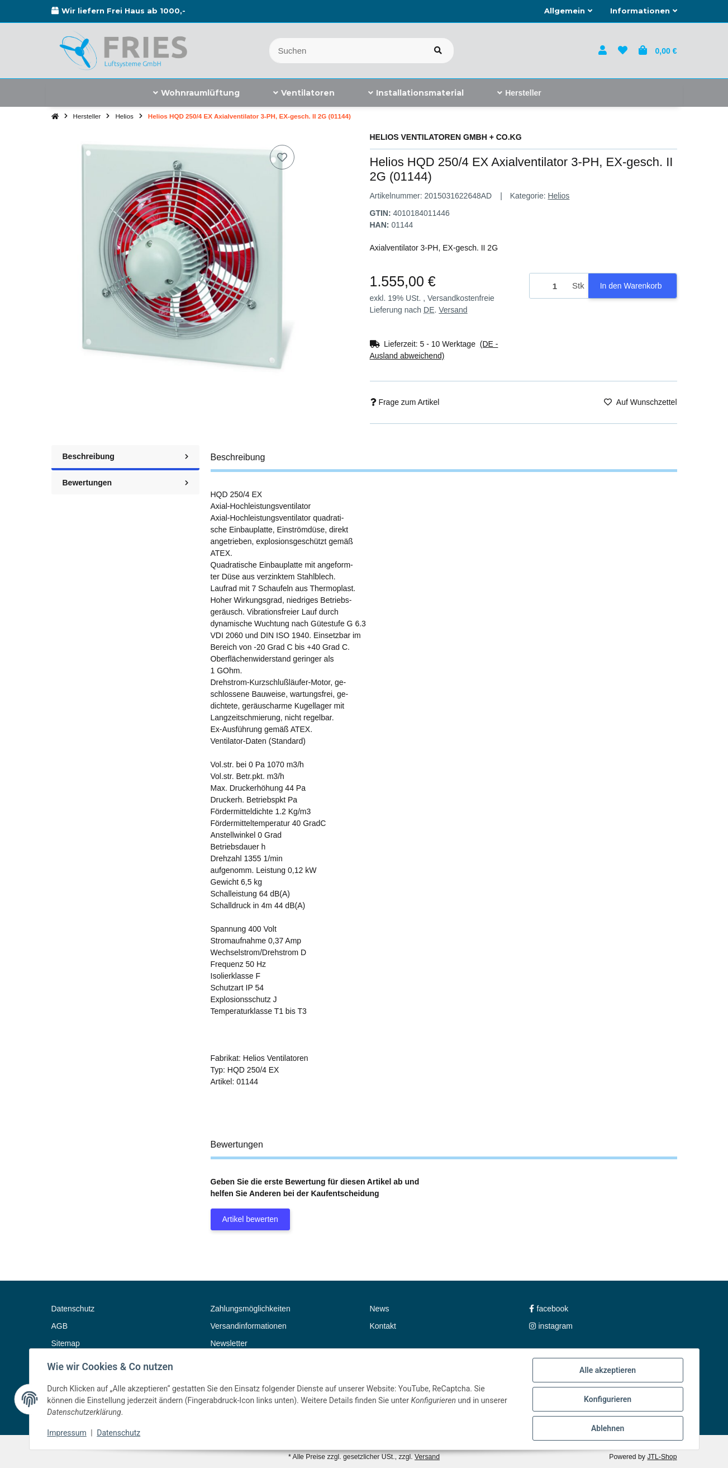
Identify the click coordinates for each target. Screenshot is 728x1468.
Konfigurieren (607, 1399)
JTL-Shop (662, 1457)
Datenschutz (118, 1433)
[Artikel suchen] (438, 50)
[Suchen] (346, 50)
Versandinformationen (249, 1325)
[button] (568, 11)
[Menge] (549, 286)
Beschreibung (125, 456)
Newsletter (229, 1343)
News (379, 1308)
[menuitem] (196, 93)
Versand (453, 309)
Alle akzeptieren (607, 1370)
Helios (558, 195)
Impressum (67, 1433)
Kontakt (383, 1325)
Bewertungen (125, 482)
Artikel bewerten (250, 1219)
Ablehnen (607, 1428)
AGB (59, 1325)
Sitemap (65, 1343)
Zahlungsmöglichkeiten (251, 1308)
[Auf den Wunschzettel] (282, 157)
